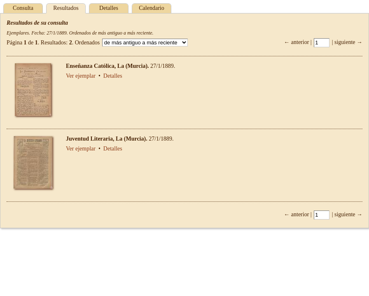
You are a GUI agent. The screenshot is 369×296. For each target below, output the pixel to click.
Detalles (108, 8)
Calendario (151, 8)
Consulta (23, 8)
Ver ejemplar (81, 76)
